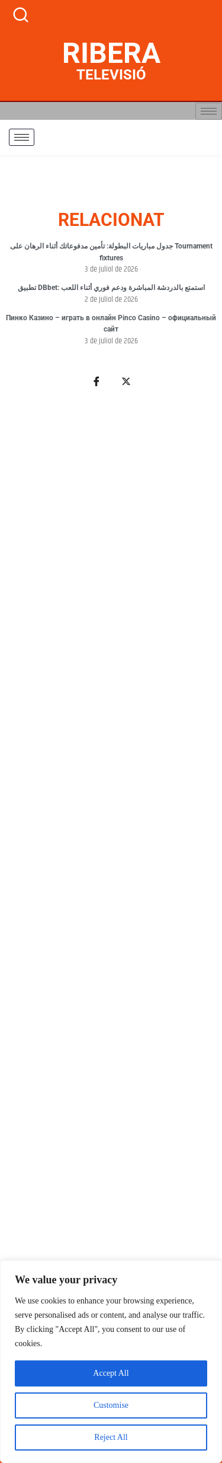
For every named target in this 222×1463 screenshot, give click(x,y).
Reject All (110, 1437)
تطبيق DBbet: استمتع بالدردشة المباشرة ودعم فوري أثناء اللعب (111, 287)
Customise (111, 1405)
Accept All (110, 1373)
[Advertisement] (111, 896)
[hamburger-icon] (208, 111)
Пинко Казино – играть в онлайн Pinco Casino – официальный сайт (111, 324)
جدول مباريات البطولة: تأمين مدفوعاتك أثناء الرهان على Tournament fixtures (111, 252)
